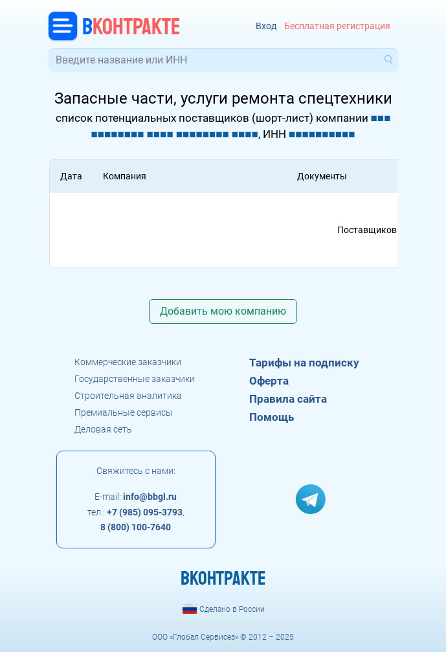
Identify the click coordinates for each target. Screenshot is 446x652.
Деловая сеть (103, 429)
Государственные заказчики (134, 379)
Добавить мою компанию (223, 311)
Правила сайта (288, 398)
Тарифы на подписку (304, 362)
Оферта (269, 380)
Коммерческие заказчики (127, 362)
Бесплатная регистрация (337, 26)
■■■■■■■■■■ (322, 134)
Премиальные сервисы (123, 412)
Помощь (271, 416)
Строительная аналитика (128, 395)
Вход (266, 26)
